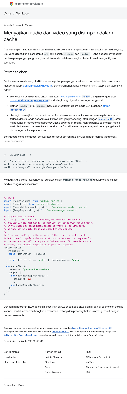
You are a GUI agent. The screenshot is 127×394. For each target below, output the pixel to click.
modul (29, 100)
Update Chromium (54, 357)
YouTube (90, 362)
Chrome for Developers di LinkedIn (103, 367)
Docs (7, 13)
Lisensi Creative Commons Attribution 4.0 (92, 328)
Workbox (22, 13)
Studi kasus (50, 362)
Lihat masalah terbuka (15, 362)
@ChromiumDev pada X (98, 357)
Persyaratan (9, 385)
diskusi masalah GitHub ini (37, 85)
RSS (88, 372)
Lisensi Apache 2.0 (60, 331)
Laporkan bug (10, 357)
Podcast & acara (53, 372)
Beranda (8, 25)
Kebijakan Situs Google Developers (20, 335)
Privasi (21, 385)
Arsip (47, 367)
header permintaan (75, 96)
